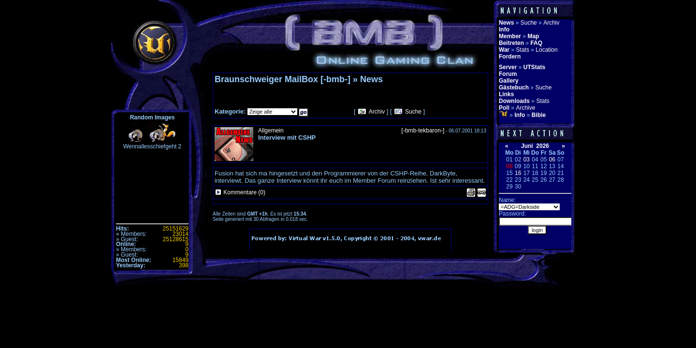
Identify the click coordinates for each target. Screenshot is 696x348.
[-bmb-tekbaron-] (423, 130)
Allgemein (271, 130)
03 (526, 159)
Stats (522, 49)
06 (552, 159)
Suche (413, 111)
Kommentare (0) (244, 192)
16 (518, 173)
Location (546, 49)
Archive (525, 107)
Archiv (377, 111)
